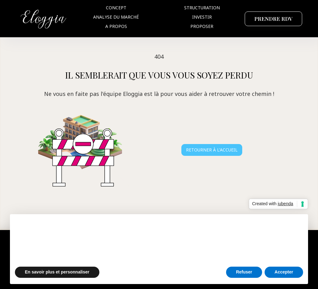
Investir (202, 17)
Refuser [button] (244, 271)
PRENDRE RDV (273, 18)
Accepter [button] (284, 271)
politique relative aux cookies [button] (191, 239)
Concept (116, 8)
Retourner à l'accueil (212, 150)
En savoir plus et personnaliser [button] (57, 271)
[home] (44, 18)
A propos (116, 26)
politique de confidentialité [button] (240, 226)
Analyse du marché (116, 17)
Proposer (201, 26)
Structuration (202, 8)
